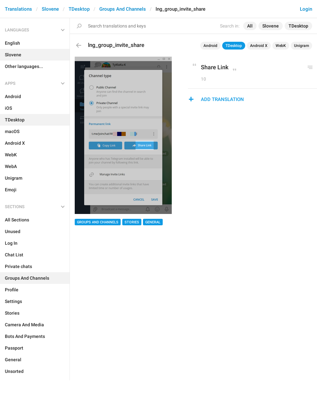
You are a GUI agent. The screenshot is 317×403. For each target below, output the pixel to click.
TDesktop (79, 9)
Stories (132, 222)
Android (210, 45)
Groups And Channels (122, 9)
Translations (18, 9)
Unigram (301, 45)
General (152, 222)
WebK (281, 45)
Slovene (50, 9)
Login (306, 9)
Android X (259, 45)
